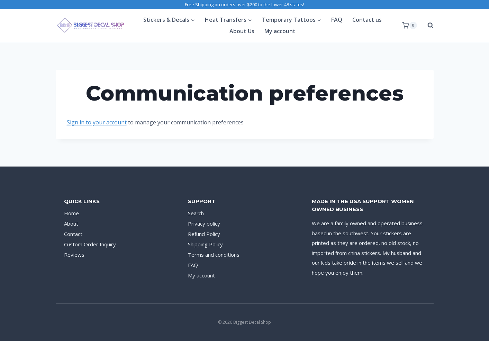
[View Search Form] (427, 25)
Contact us (367, 19)
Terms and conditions (213, 254)
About (71, 223)
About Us (241, 31)
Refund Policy (204, 233)
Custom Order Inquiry (90, 244)
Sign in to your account (97, 122)
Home (71, 213)
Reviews (74, 254)
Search (196, 213)
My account (280, 31)
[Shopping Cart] (409, 25)
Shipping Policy (205, 244)
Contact (73, 233)
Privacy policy (204, 223)
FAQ (336, 19)
